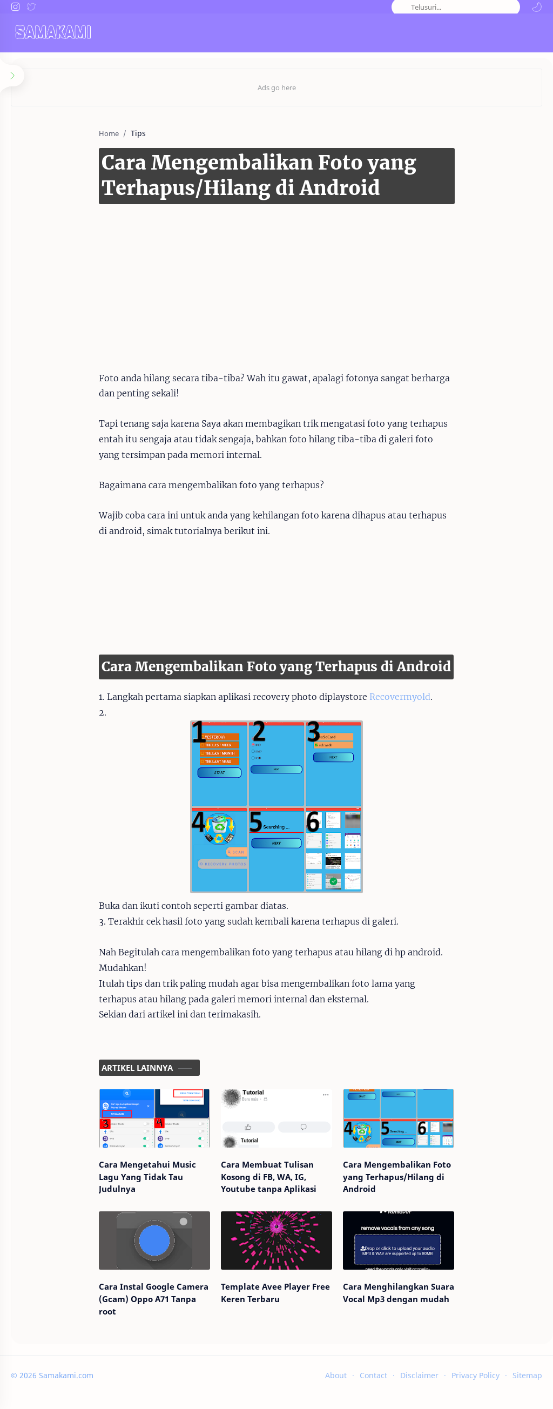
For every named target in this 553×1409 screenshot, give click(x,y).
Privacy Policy (475, 1386)
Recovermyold (366, 696)
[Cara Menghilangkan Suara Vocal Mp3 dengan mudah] (420, 1257)
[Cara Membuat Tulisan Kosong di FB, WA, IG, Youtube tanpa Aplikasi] (276, 1124)
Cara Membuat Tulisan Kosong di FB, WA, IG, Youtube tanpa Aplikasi (272, 1188)
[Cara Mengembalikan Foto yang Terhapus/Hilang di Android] (420, 1124)
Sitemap (527, 1386)
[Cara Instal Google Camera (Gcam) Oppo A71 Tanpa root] (132, 1257)
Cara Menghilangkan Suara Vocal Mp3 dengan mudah (409, 1315)
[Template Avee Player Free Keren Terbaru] (276, 1257)
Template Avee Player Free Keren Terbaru (264, 1315)
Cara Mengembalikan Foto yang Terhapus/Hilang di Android (419, 1182)
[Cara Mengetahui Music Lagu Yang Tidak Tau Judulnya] (132, 1124)
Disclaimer (419, 1386)
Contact (373, 1386)
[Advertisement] (260, 276)
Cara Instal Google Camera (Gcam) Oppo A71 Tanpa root (124, 1315)
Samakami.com (66, 1386)
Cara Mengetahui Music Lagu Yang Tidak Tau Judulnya (125, 1182)
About (336, 1386)
